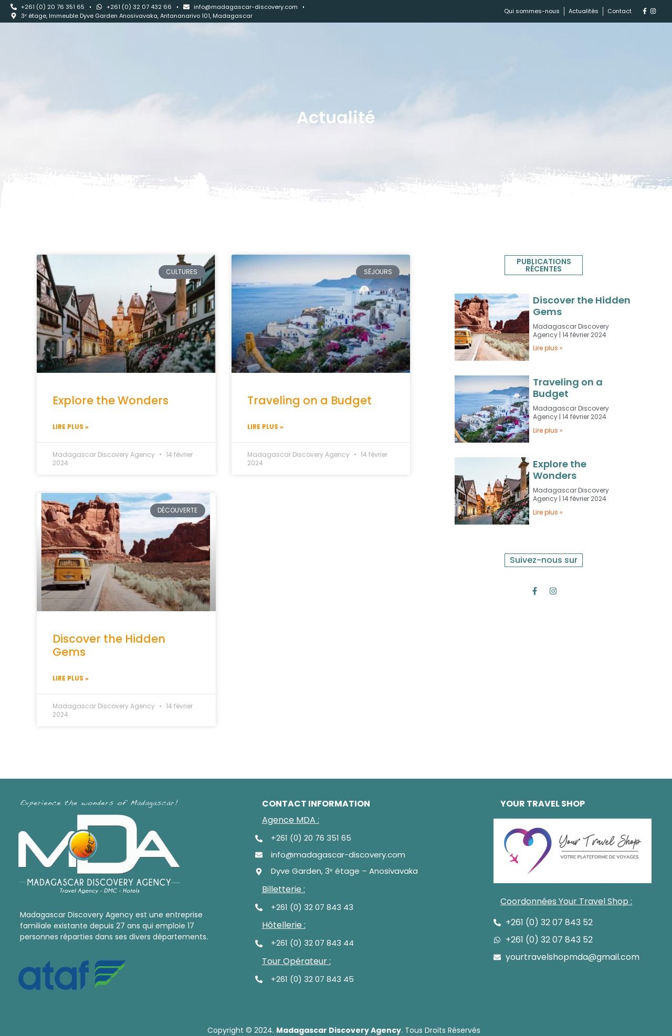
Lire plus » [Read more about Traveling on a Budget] (265, 426)
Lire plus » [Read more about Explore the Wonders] (70, 426)
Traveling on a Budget (309, 400)
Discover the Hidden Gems (108, 645)
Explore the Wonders (110, 400)
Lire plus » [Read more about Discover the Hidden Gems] (70, 678)
